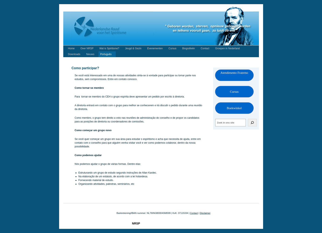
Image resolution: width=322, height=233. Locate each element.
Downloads (74, 54)
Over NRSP (87, 48)
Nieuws (90, 54)
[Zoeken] (252, 122)
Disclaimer (205, 213)
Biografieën (188, 48)
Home (71, 48)
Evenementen (155, 48)
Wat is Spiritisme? (109, 48)
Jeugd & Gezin (133, 48)
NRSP (136, 223)
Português (106, 54)
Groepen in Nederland (227, 48)
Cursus (173, 48)
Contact (205, 48)
